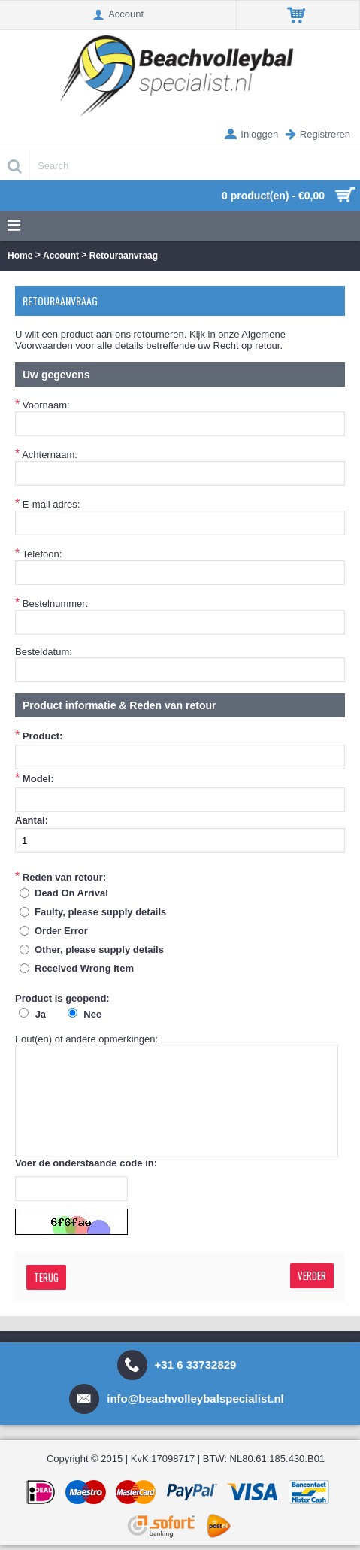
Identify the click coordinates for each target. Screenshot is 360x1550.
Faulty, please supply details (100, 912)
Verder (312, 1275)
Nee (92, 1014)
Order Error (61, 930)
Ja (40, 1014)
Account (61, 255)
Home (20, 255)
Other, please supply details (99, 949)
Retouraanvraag (123, 255)
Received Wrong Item (84, 968)
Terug (46, 1277)
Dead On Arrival (71, 893)
